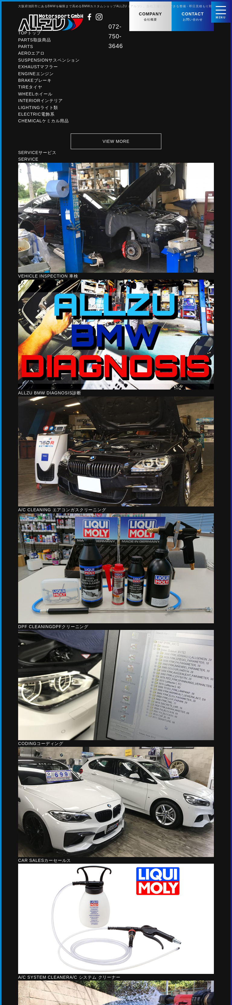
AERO (31, 54)
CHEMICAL (43, 122)
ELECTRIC (36, 115)
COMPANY (150, 16)
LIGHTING (38, 108)
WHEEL (35, 95)
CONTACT (192, 16)
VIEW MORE (115, 142)
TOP (29, 34)
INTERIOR (40, 101)
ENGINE (36, 74)
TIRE (30, 88)
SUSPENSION (49, 61)
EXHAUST (38, 68)
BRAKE (35, 81)
